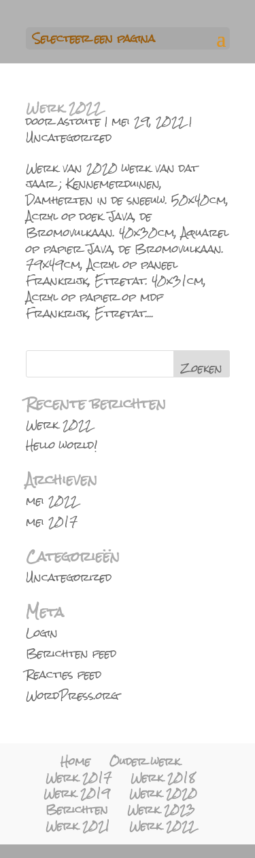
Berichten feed (71, 653)
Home (75, 761)
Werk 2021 (78, 826)
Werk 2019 (77, 793)
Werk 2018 (163, 777)
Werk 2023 (161, 809)
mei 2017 (52, 521)
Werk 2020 (163, 793)
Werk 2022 (64, 107)
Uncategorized (69, 137)
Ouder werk (144, 761)
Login (42, 633)
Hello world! (61, 445)
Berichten (77, 809)
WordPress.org (72, 695)
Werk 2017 (79, 777)
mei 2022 (52, 500)
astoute (79, 121)
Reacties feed (63, 674)
